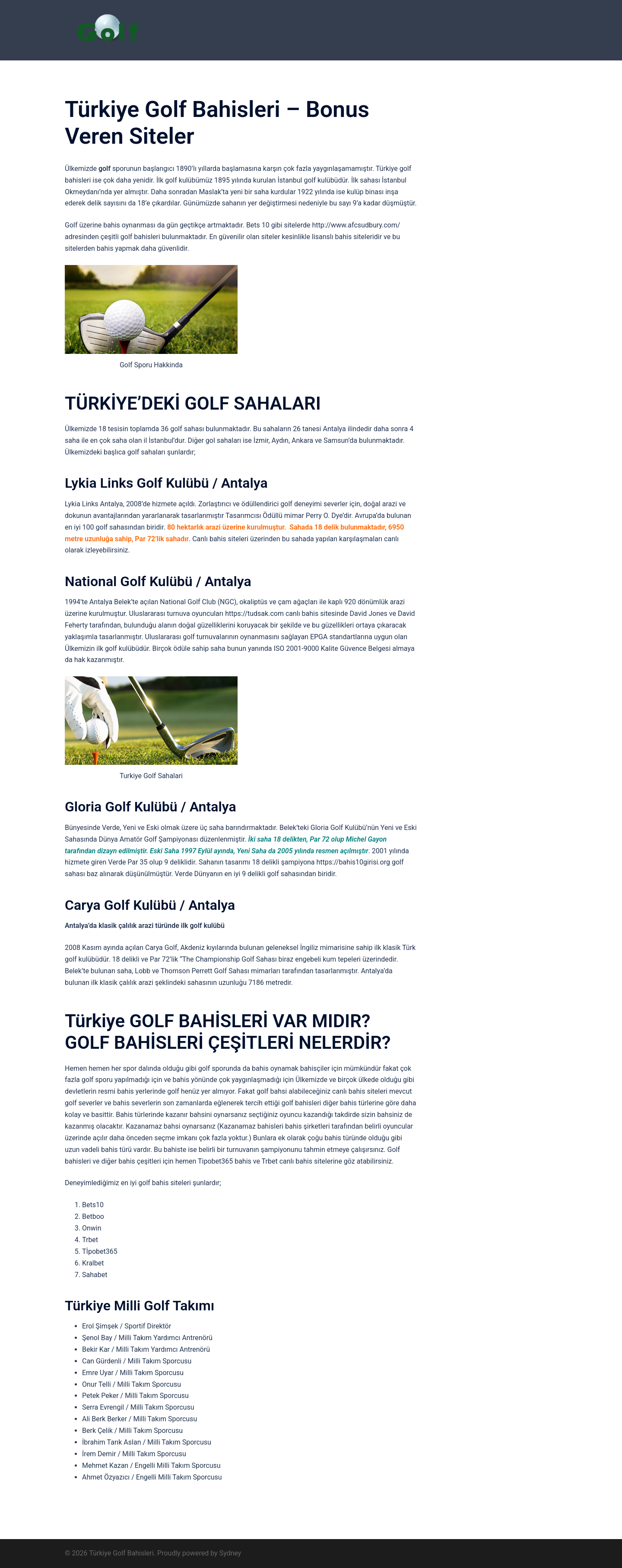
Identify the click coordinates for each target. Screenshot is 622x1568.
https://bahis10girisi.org (353, 862)
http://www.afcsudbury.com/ (356, 225)
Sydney (230, 1553)
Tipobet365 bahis (224, 1161)
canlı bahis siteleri (359, 1091)
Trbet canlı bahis (287, 1161)
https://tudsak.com (254, 613)
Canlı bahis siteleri (220, 539)
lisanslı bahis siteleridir (347, 237)
